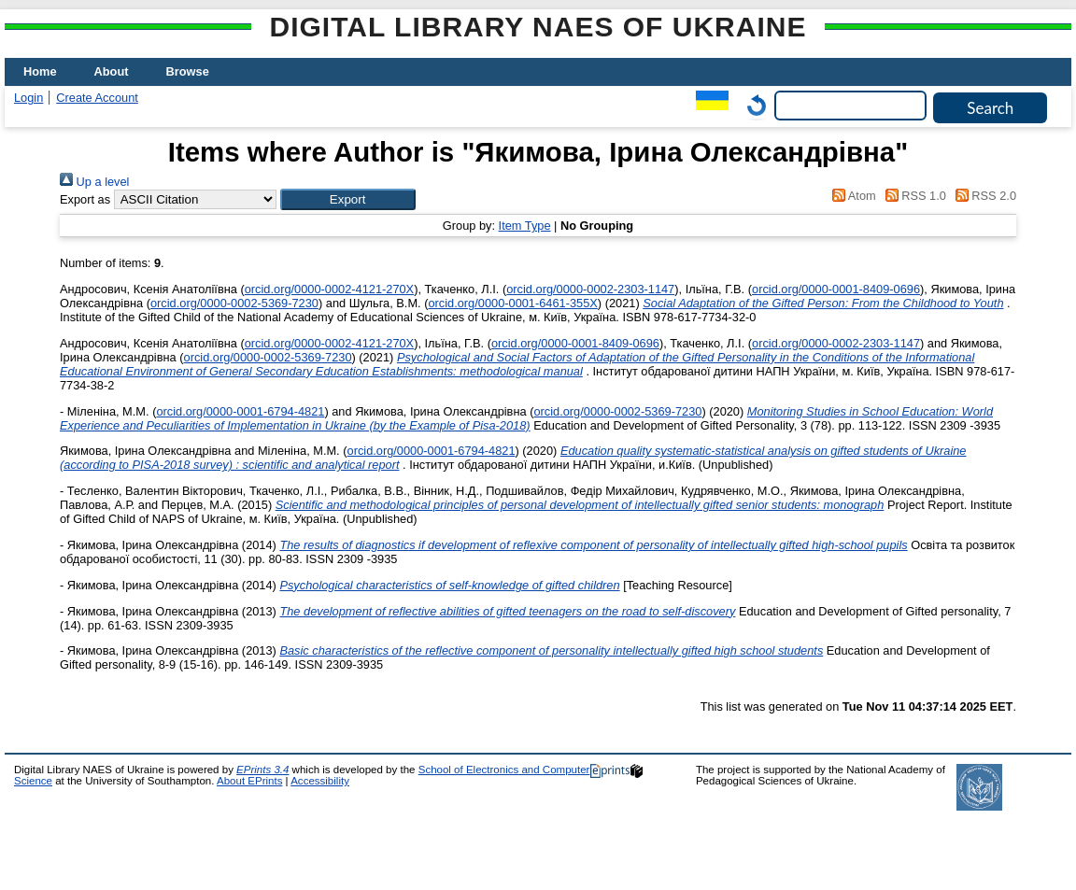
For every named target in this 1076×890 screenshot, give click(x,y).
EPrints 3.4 (262, 769)
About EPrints (249, 780)
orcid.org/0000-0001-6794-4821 (240, 411)
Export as (85, 199)
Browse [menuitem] (187, 71)
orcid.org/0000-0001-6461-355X (512, 303)
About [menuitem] (111, 71)
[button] (348, 199)
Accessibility (319, 780)
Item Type (525, 226)
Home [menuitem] (40, 71)
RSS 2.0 (982, 196)
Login (28, 98)
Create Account (97, 98)
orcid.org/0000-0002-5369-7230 (234, 303)
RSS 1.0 (912, 196)
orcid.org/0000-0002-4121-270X (329, 289)
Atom (851, 196)
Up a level (94, 182)
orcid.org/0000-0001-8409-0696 (836, 289)
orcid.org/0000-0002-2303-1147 (590, 289)
